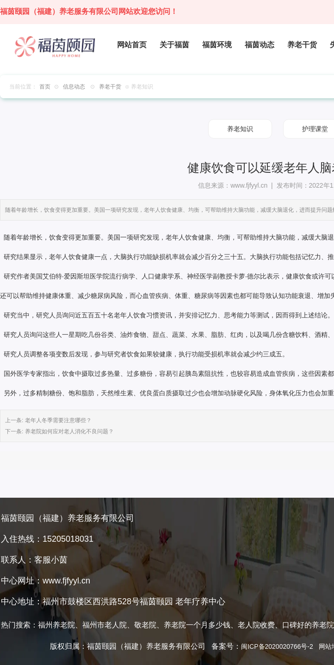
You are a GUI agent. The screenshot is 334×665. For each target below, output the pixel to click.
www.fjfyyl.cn (248, 185)
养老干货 (302, 45)
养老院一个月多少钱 (197, 625)
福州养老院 (56, 625)
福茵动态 (259, 45)
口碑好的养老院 (308, 625)
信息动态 (74, 86)
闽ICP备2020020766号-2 (277, 646)
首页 (44, 86)
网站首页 (132, 45)
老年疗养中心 (200, 601)
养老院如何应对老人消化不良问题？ (68, 431)
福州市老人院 (104, 625)
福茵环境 (217, 45)
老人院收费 (256, 625)
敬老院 (145, 625)
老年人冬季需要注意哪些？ (57, 420)
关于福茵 (174, 45)
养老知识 (240, 129)
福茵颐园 (156, 601)
